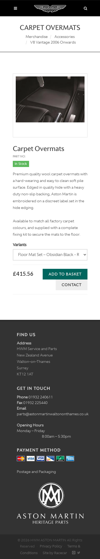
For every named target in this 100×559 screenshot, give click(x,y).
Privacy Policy (51, 546)
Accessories (64, 36)
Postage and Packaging (36, 471)
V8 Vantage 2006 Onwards (53, 42)
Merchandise (37, 36)
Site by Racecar (55, 553)
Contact (72, 284)
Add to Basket (65, 274)
